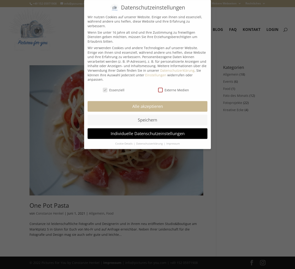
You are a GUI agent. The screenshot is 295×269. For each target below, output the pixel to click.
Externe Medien (173, 85)
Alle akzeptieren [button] (147, 102)
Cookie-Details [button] (124, 139)
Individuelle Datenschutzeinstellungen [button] (148, 129)
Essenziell (113, 85)
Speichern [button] (147, 115)
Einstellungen (155, 70)
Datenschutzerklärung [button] (149, 139)
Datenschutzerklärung (177, 66)
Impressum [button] (173, 139)
